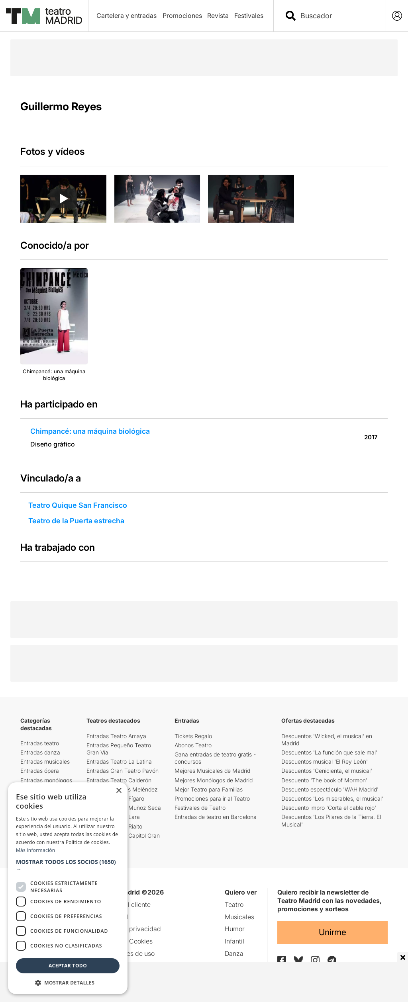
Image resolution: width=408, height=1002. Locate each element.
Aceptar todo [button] (68, 965)
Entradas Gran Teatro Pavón (122, 770)
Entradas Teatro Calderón (118, 780)
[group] (63, 199)
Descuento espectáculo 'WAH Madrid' (330, 789)
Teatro (234, 904)
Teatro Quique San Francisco (77, 505)
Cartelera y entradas (126, 15)
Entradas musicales (45, 761)
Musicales (239, 917)
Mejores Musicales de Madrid (212, 770)
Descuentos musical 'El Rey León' (324, 761)
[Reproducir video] (63, 198)
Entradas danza (40, 752)
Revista (218, 15)
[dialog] (68, 888)
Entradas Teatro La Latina (119, 761)
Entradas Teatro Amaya (116, 736)
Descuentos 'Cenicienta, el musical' (326, 770)
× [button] (119, 791)
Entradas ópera (39, 770)
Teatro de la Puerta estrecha (76, 521)
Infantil (234, 941)
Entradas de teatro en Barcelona (216, 816)
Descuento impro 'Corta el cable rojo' (328, 807)
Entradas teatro (39, 743)
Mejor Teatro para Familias (209, 789)
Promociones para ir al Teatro (212, 798)
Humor (235, 929)
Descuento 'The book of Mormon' (324, 780)
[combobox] (337, 16)
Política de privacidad (129, 929)
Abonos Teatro (193, 745)
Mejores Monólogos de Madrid (214, 780)
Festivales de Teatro (200, 807)
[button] (68, 865)
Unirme (332, 932)
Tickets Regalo (193, 736)
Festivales (248, 15)
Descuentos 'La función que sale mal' (329, 752)
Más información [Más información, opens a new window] (35, 850)
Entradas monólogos (46, 780)
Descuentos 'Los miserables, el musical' (332, 798)
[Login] (397, 16)
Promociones (182, 15)
